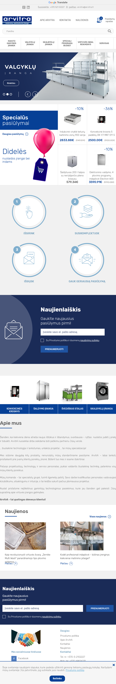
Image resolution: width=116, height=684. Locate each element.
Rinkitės (11, 83)
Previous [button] (28, 94)
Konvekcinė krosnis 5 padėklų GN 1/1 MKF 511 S (101, 133)
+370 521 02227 (57, 7)
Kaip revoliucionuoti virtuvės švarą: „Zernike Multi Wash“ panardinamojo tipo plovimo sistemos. (27, 556)
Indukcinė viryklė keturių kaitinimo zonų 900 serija (72, 133)
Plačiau (9, 563)
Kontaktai (65, 20)
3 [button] (11, 94)
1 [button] (4, 94)
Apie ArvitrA (47, 20)
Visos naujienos (98, 516)
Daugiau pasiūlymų (13, 134)
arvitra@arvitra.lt (85, 7)
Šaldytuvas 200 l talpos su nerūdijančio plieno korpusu (72, 174)
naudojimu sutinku (89, 340)
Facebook (23, 658)
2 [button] (7, 94)
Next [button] (35, 94)
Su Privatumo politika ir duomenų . (70, 340)
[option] (58, 76)
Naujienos (82, 20)
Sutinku (57, 678)
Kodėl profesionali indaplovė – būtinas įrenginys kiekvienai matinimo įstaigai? (85, 556)
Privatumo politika (69, 636)
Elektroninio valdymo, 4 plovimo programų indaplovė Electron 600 (101, 174)
